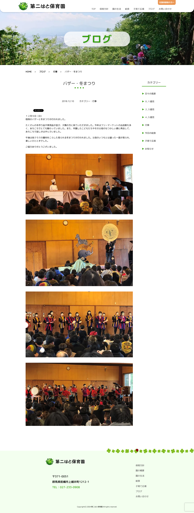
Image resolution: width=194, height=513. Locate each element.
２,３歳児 (149, 109)
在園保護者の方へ (166, 2)
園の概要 (140, 470)
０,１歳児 (149, 101)
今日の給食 (150, 133)
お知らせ (149, 148)
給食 (127, 8)
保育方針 (104, 8)
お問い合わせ (165, 8)
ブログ (151, 8)
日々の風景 (150, 93)
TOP (93, 8)
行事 (147, 125)
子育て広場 (138, 8)
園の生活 (116, 8)
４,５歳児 (149, 117)
